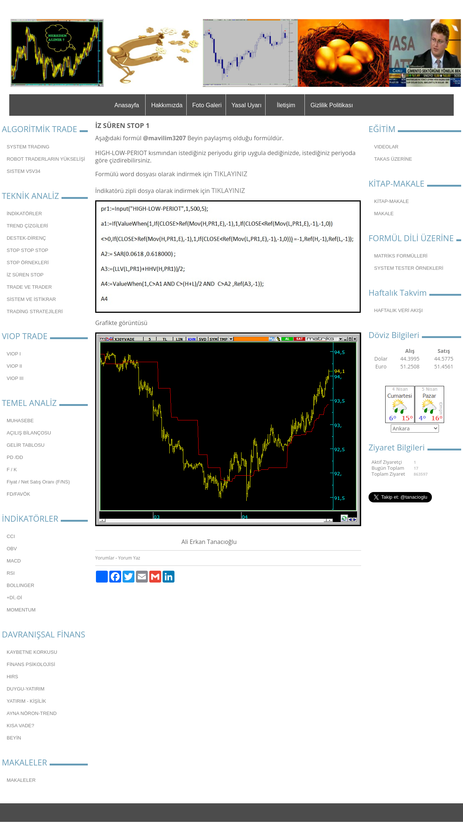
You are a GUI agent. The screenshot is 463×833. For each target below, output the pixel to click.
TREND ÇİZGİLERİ (27, 226)
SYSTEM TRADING (28, 147)
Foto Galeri (206, 105)
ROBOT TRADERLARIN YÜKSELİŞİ (46, 159)
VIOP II (14, 366)
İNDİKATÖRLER (24, 213)
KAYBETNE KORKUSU (32, 652)
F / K (12, 469)
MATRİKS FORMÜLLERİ (400, 256)
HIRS (12, 676)
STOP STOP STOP (27, 250)
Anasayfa (126, 105)
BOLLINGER (20, 585)
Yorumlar (104, 558)
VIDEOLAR (386, 147)
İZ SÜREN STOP (25, 275)
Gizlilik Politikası (331, 105)
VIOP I (14, 354)
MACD (14, 561)
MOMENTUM (21, 610)
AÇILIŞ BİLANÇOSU (29, 433)
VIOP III (15, 378)
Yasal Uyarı (247, 105)
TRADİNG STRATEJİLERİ (35, 311)
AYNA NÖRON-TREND (32, 713)
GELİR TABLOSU (25, 445)
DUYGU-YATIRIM (25, 689)
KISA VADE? (20, 725)
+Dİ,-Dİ (14, 597)
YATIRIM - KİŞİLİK (26, 701)
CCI (11, 536)
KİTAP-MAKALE (391, 201)
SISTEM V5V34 (23, 171)
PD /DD (15, 457)
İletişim (286, 105)
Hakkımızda (166, 105)
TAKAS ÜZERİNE (393, 159)
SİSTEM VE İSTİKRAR (31, 299)
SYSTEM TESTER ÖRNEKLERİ (408, 268)
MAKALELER (21, 780)
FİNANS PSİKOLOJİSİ (31, 664)
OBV (12, 548)
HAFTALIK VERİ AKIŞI (398, 310)
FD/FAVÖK (18, 494)
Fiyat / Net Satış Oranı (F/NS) (38, 482)
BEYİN (14, 738)
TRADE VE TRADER (29, 287)
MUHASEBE (20, 420)
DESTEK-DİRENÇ (26, 238)
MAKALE (384, 213)
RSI (11, 573)
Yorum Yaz (129, 558)
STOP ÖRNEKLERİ (28, 262)
